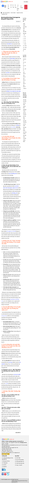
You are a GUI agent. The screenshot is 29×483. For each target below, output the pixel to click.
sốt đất (17, 125)
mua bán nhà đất (16, 374)
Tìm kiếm (26, 7)
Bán (3, 5)
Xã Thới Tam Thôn (24, 117)
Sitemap (4, 466)
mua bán (7, 72)
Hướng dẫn (4, 455)
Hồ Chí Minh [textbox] (11, 5)
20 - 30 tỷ (24, 47)
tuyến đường (12, 58)
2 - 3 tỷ (24, 38)
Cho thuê (5, 6)
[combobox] (8, 9)
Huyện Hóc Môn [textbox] (11, 7)
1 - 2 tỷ (24, 36)
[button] (24, 1)
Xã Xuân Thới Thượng (24, 137)
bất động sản (14, 193)
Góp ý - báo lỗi (18, 465)
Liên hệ (4, 464)
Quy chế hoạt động (19, 459)
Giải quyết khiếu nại (19, 461)
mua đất (6, 383)
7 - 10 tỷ (24, 43)
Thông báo (4, 462)
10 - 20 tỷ (24, 45)
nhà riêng (10, 362)
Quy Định (17, 455)
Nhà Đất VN (9, 43)
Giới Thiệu (17, 457)
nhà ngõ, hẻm (4, 315)
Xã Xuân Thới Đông (24, 129)
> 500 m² (24, 88)
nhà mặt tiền (13, 127)
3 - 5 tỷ (24, 40)
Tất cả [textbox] (13, 7)
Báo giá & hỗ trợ (6, 461)
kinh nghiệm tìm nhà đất (11, 231)
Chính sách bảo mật (19, 463)
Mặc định (18, 21)
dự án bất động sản (13, 173)
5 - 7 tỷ (24, 42)
